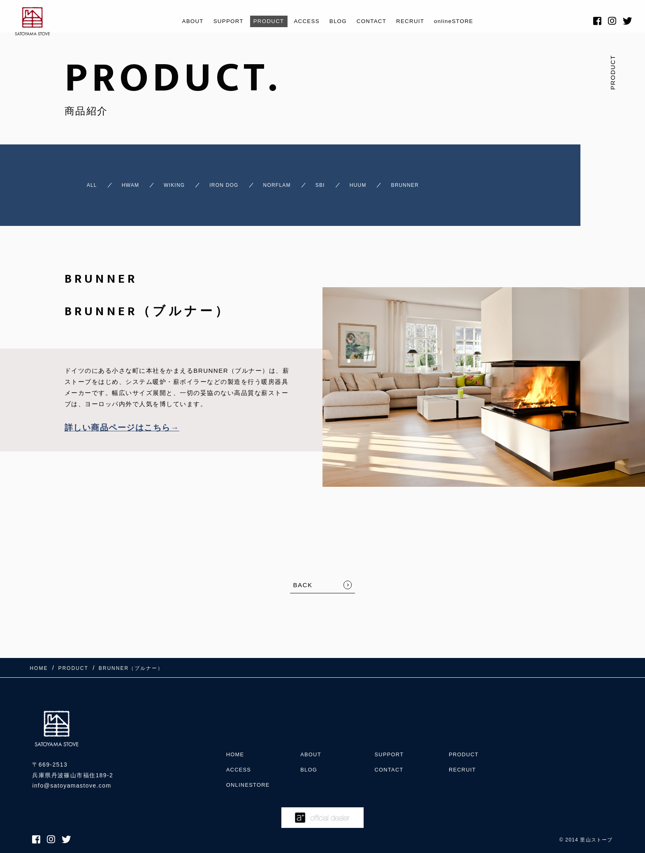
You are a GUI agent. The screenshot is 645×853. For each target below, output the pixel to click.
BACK (303, 577)
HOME (236, 733)
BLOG (339, 21)
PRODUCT (263, 21)
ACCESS (304, 21)
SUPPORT (219, 21)
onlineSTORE (465, 21)
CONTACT (375, 21)
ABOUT (179, 21)
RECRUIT (418, 21)
